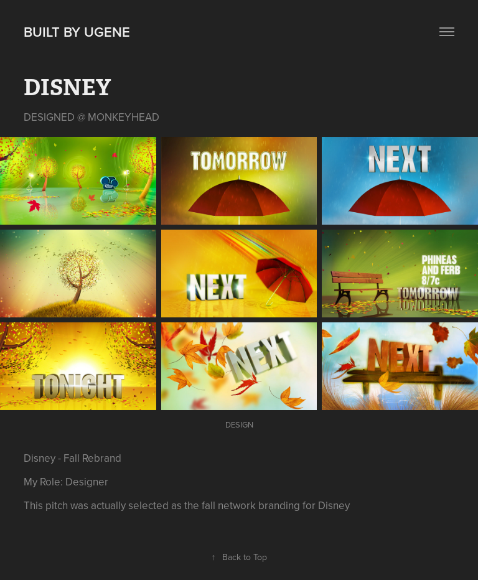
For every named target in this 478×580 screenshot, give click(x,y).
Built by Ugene (77, 32)
